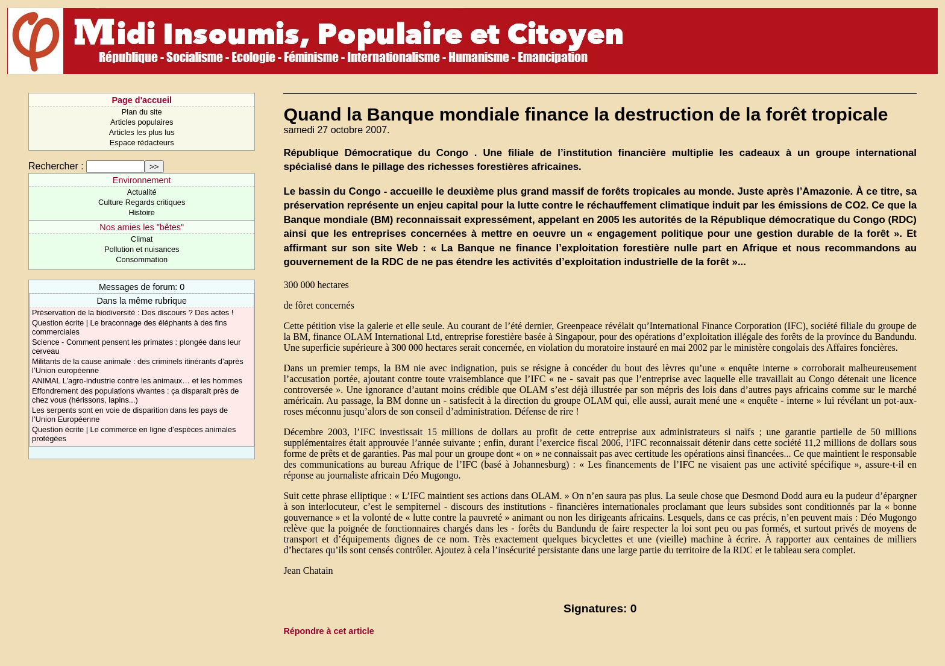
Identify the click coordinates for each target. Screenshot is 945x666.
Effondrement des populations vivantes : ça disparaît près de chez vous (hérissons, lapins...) (135, 395)
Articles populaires (142, 122)
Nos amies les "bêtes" (141, 227)
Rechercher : (56, 166)
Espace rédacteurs (142, 142)
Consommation (142, 259)
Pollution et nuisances (142, 249)
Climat (141, 238)
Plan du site (142, 111)
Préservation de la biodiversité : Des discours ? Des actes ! (132, 312)
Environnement (142, 180)
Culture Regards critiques (141, 202)
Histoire (141, 212)
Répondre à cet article (328, 631)
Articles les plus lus (142, 132)
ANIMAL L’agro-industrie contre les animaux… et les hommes (137, 380)
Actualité (142, 191)
